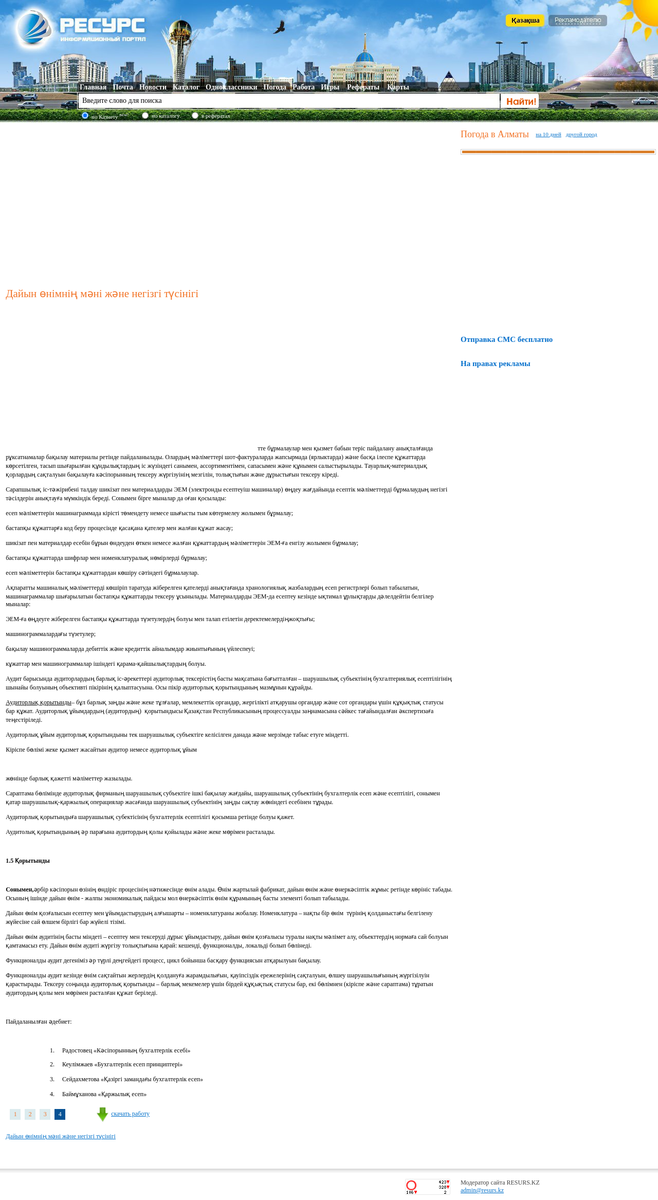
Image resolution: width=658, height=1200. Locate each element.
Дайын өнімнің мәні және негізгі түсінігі (61, 1136)
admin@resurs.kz (482, 1190)
